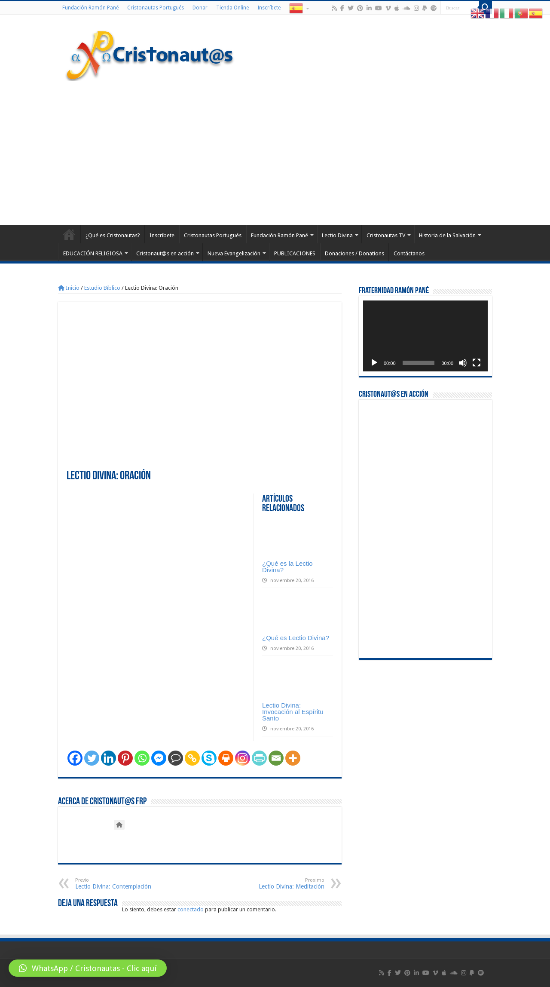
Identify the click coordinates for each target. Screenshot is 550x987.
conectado (190, 909)
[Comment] (175, 758)
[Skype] (209, 758)
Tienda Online (232, 8)
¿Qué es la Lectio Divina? (287, 566)
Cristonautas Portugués (155, 8)
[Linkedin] (108, 758)
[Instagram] (242, 758)
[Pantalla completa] (476, 363)
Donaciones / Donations (354, 253)
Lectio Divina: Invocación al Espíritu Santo (293, 712)
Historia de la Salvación (447, 235)
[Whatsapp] (142, 758)
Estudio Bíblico (102, 288)
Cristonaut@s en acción (165, 253)
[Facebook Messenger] (158, 758)
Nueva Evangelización (234, 253)
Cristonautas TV (386, 235)
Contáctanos (409, 253)
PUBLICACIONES (294, 253)
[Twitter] (91, 758)
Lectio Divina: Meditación (280, 883)
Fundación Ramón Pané (90, 8)
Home (69, 234)
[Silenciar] (462, 363)
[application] (425, 335)
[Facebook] (74, 758)
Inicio (68, 288)
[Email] (276, 758)
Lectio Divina (337, 235)
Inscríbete (269, 8)
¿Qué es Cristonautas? (113, 235)
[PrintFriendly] (259, 758)
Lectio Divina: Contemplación (119, 883)
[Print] (225, 758)
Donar (200, 8)
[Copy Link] (192, 758)
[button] (88, 968)
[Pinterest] (125, 758)
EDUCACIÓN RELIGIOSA (92, 253)
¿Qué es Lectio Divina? (295, 637)
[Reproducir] (374, 363)
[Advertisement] (275, 152)
